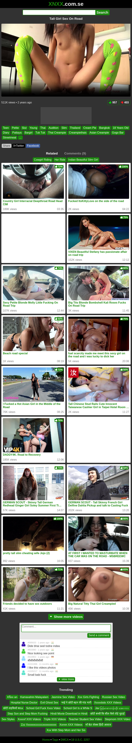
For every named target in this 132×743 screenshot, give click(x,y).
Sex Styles (8, 719)
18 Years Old (120, 127)
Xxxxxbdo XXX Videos (107, 702)
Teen (6, 127)
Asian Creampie (99, 132)
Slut (24, 127)
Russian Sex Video (113, 697)
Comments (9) (75, 153)
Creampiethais (77, 132)
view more (66, 679)
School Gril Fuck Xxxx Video (43, 708)
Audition (53, 127)
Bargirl (28, 132)
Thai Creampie (57, 132)
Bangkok (104, 127)
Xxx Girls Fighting (88, 697)
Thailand (75, 127)
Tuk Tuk (40, 132)
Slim (64, 127)
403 (125, 102)
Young (33, 127)
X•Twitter (18, 145)
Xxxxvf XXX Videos (29, 719)
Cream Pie (89, 127)
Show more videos (66, 616)
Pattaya (16, 132)
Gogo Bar (118, 132)
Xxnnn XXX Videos (70, 724)
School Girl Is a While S (78, 708)
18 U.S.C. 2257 (80, 739)
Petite (15, 127)
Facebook (33, 145)
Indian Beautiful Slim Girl (83, 159)
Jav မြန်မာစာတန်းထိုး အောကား (112, 708)
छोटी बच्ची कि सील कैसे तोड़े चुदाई (107, 713)
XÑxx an (12, 697)
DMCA (65, 739)
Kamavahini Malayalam (34, 697)
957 (113, 102)
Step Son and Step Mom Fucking (27, 713)
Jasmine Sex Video (63, 697)
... (20, 137)
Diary (6, 132)
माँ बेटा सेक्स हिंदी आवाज (98, 724)
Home (46, 739)
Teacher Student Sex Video (85, 719)
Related (52, 153)
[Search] (59, 12)
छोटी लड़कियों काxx (13, 708)
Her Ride (60, 159)
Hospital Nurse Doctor (24, 702)
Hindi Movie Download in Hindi (68, 713)
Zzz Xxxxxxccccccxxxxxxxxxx (38, 724)
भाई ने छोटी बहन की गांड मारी (76, 702)
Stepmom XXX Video (117, 719)
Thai (43, 127)
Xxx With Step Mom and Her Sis (66, 730)
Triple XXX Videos (55, 719)
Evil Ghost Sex (49, 702)
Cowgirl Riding (42, 159)
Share (6, 145)
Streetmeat (9, 137)
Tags (55, 739)
